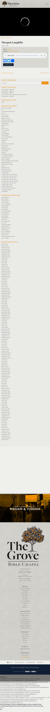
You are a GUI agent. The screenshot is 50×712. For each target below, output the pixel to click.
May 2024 (4, 283)
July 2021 (4, 341)
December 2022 (6, 312)
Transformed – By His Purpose (10, 181)
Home (3, 38)
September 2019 (6, 376)
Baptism (25, 638)
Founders (4, 132)
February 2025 (6, 268)
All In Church (5, 115)
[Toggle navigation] (47, 4)
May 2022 (4, 324)
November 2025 (6, 252)
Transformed (5, 172)
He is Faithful (5, 135)
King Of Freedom (6, 149)
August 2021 (5, 339)
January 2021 (5, 351)
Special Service (5, 167)
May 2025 (4, 262)
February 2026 (6, 247)
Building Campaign (25, 588)
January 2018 (5, 410)
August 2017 (5, 419)
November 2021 (6, 334)
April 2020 (4, 364)
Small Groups (25, 615)
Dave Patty (5, 207)
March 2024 (5, 286)
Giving (25, 642)
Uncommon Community (8, 188)
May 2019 (4, 383)
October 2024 (5, 274)
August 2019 (5, 378)
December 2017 (6, 412)
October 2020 (5, 356)
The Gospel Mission (7, 171)
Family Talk (5, 128)
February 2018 (5, 409)
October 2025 (5, 254)
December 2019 (6, 371)
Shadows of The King (7, 164)
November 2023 (6, 293)
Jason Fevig (5, 216)
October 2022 (5, 315)
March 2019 (5, 387)
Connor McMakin (6, 204)
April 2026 (4, 244)
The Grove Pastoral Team (8, 236)
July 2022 (4, 320)
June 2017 (4, 422)
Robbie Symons (6, 228)
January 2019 (5, 390)
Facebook (31, 662)
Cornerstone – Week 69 (8, 96)
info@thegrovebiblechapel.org (25, 576)
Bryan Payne (5, 200)
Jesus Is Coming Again (8, 143)
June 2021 (4, 342)
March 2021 (5, 347)
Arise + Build (5, 116)
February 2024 (6, 288)
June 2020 (4, 361)
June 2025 (4, 261)
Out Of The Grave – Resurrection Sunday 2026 (14, 94)
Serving (25, 640)
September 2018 (6, 397)
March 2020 (5, 366)
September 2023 (6, 296)
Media (25, 605)
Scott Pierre (5, 234)
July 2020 (4, 359)
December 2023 (6, 291)
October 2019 (5, 375)
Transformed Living (7, 186)
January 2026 (5, 249)
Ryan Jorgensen (6, 231)
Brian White (5, 199)
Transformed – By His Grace (9, 176)
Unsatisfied (4, 191)
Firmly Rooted (5, 130)
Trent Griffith (5, 238)
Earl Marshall (5, 212)
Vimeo (41, 662)
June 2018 (4, 402)
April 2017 (4, 426)
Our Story (25, 597)
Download (8, 64)
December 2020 (6, 353)
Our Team (25, 599)
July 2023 (4, 300)
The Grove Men (25, 619)
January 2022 (5, 330)
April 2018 (4, 405)
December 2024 (6, 271)
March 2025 (5, 266)
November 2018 (6, 393)
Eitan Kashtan (5, 214)
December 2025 (6, 251)
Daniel (9, 49)
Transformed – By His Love (9, 177)
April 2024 (4, 285)
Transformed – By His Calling (9, 174)
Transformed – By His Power (9, 179)
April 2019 (4, 385)
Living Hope (5, 150)
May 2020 (4, 363)
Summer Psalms (6, 169)
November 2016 (6, 434)
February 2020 (6, 368)
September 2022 (6, 317)
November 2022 (6, 313)
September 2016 (6, 438)
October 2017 (5, 415)
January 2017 (5, 431)
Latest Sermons (25, 657)
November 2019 (6, 373)
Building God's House (7, 120)
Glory (3, 102)
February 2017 (5, 429)
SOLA (3, 166)
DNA (3, 126)
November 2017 (6, 414)
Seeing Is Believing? (7, 162)
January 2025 (5, 269)
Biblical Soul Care (25, 613)
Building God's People (7, 121)
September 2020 (6, 358)
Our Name (25, 590)
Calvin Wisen (5, 202)
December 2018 (6, 392)
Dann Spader (5, 206)
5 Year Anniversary (7, 108)
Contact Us (25, 607)
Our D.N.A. (25, 592)
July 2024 (4, 279)
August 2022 (5, 319)
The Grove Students (25, 626)
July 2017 (4, 421)
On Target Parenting (7, 155)
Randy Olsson (5, 226)
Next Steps (25, 634)
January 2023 (5, 310)
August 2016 (5, 439)
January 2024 (5, 290)
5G (2, 109)
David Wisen (5, 209)
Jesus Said (4, 147)
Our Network (25, 603)
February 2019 (5, 388)
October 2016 (5, 436)
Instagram (20, 662)
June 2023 (4, 302)
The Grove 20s (25, 623)
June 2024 (4, 281)
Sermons (8, 38)
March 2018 (5, 407)
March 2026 (5, 245)
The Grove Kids (25, 628)
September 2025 (6, 256)
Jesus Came (5, 138)
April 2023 (4, 305)
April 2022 (4, 325)
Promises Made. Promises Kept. (10, 160)
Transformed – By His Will (8, 183)
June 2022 (4, 322)
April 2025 (4, 264)
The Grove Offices (25, 579)
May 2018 (4, 404)
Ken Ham (4, 219)
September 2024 (6, 276)
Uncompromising (6, 189)
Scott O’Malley (5, 233)
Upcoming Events (25, 648)
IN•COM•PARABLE (7, 137)
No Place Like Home (7, 154)
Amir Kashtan (5, 197)
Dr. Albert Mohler (6, 211)
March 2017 (5, 427)
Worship (25, 617)
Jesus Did (4, 140)
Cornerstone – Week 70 (8, 92)
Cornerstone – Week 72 (8, 89)
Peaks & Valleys (6, 159)
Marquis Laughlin (14, 51)
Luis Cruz (4, 223)
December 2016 (6, 432)
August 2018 (5, 398)
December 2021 (6, 332)
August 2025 (5, 257)
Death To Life (5, 125)
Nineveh (4, 152)
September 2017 (6, 417)
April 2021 (4, 346)
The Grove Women (25, 621)
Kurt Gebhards (6, 221)
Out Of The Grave (6, 157)
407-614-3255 (25, 575)
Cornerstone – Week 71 (8, 91)
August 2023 (5, 298)
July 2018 (4, 400)
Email (11, 662)
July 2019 (4, 380)
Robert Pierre (5, 229)
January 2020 (5, 370)
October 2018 (5, 395)
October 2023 (5, 295)
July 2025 (4, 259)
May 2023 (4, 303)
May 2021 (4, 344)
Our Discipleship (25, 601)
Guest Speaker (5, 133)
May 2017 (4, 424)
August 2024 (5, 278)
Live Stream (25, 655)
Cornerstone (5, 123)
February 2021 (5, 349)
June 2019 (4, 381)
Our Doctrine (24, 595)
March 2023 (5, 307)
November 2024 (6, 273)
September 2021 (6, 337)
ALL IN (3, 113)
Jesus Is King (5, 145)
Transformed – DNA (7, 184)
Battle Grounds (6, 118)
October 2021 (5, 336)
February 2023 (6, 308)
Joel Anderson (5, 217)
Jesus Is (3, 142)
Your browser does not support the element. (25, 55)
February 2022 (6, 329)
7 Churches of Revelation (8, 111)
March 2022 (5, 327)
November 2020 (6, 354)
